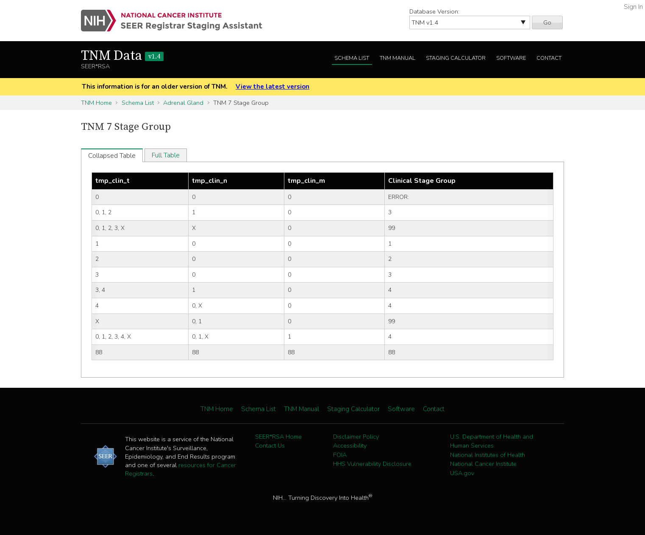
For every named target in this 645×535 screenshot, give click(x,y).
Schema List (351, 58)
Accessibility (350, 445)
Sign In (633, 6)
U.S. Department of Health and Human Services (491, 441)
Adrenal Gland (183, 102)
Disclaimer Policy (356, 436)
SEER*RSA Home (278, 436)
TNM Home (96, 102)
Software (511, 58)
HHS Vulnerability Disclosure (372, 463)
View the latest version (272, 86)
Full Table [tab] (166, 155)
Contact (549, 58)
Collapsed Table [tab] (112, 155)
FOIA (340, 455)
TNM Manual (397, 58)
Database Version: (434, 11)
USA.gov (462, 473)
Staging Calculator (456, 58)
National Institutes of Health (487, 455)
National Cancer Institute (483, 463)
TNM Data (122, 56)
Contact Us (270, 445)
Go (547, 22)
